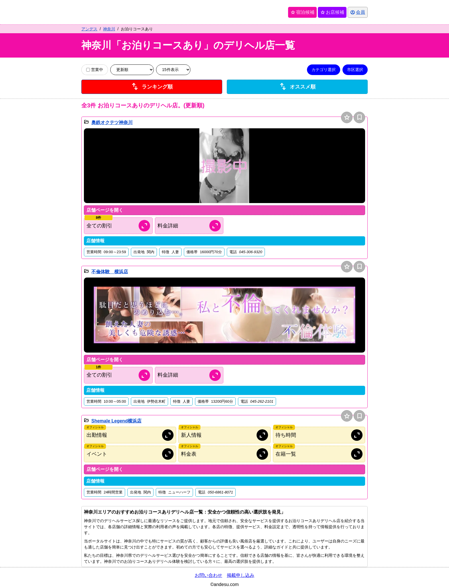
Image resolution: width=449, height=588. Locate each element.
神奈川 (109, 29)
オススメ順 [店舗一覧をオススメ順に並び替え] (297, 86)
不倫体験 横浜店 (109, 271)
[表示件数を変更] (173, 69)
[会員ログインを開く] (358, 12)
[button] (224, 165)
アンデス (89, 29)
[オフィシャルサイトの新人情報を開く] (224, 435)
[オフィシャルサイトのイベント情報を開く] (130, 454)
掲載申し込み (240, 575)
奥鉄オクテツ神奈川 (112, 122)
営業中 (94, 69)
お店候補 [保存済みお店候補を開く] (332, 12)
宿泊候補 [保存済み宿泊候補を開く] (302, 12)
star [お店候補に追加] (346, 117)
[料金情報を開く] (189, 225)
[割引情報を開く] (118, 225)
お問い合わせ (208, 575)
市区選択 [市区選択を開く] (355, 69)
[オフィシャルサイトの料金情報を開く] (224, 454)
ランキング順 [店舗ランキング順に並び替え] (152, 86)
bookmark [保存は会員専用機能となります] (359, 117)
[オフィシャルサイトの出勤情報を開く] (130, 435)
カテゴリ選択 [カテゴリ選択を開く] (324, 69)
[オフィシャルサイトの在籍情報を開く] (319, 454)
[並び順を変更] (132, 69)
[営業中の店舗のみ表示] (88, 70)
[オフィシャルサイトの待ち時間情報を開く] (319, 435)
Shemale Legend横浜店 (116, 420)
